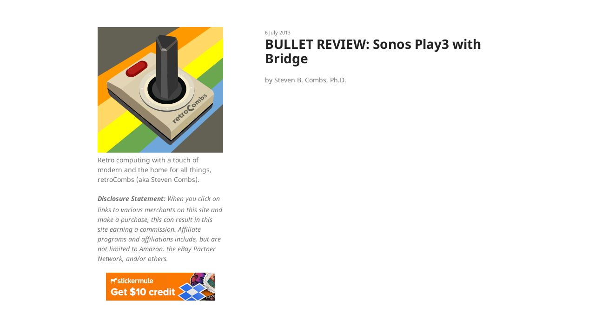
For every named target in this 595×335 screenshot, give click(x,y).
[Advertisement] (381, 159)
